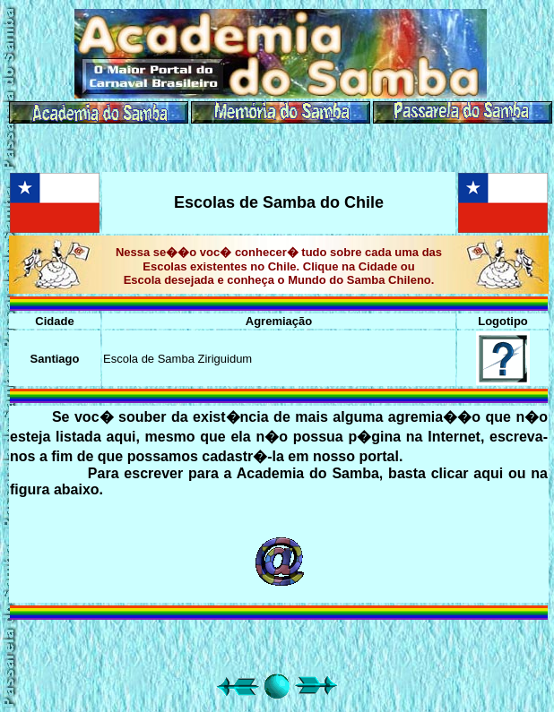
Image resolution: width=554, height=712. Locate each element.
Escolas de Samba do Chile (279, 202)
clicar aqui (467, 473)
